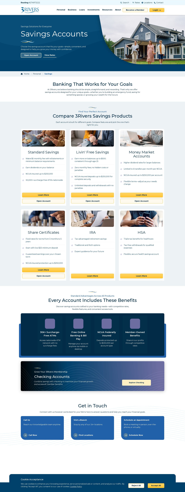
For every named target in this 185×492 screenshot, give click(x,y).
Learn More (43, 195)
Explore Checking (136, 383)
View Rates (49, 55)
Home (26, 74)
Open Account (31, 55)
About (118, 10)
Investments (94, 10)
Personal (61, 10)
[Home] (30, 10)
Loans (82, 10)
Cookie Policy (76, 487)
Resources (107, 10)
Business (72, 10)
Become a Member (135, 10)
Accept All (156, 485)
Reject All (136, 485)
